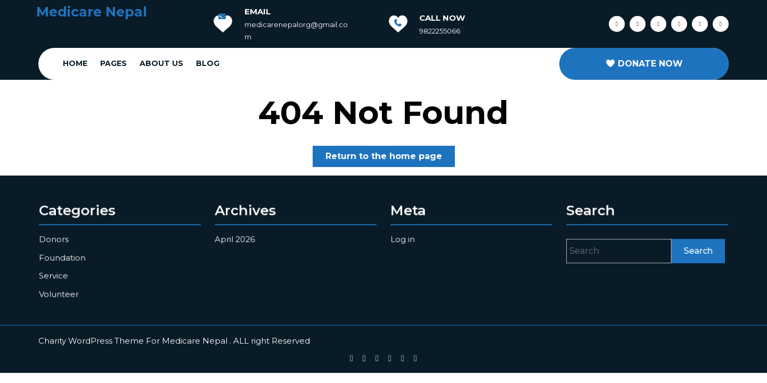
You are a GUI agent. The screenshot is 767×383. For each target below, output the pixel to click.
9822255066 (439, 31)
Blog (207, 63)
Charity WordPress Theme (91, 341)
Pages (113, 63)
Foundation (63, 257)
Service (55, 275)
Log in (405, 239)
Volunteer (60, 292)
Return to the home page (390, 158)
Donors (55, 239)
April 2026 (236, 239)
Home (75, 63)
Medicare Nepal (91, 12)
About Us (161, 63)
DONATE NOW (644, 64)
